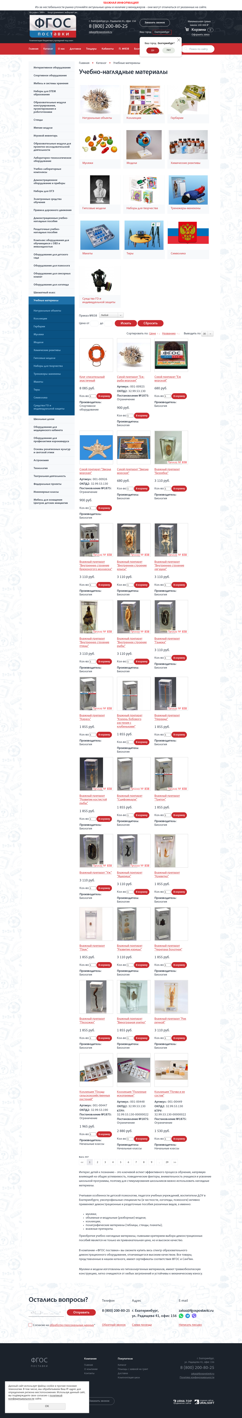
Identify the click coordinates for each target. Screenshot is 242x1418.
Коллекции (40, 319)
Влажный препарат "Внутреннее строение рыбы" (132, 642)
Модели (38, 342)
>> (174, 1162)
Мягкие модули (43, 128)
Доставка (75, 49)
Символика (40, 398)
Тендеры (91, 49)
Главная (33, 49)
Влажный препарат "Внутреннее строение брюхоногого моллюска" (95, 565)
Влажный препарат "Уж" (95, 872)
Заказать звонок (155, 23)
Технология (41, 468)
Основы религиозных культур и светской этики (52, 451)
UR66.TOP (182, 1401)
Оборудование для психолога (52, 266)
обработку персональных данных (72, 1325)
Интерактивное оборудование (52, 68)
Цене (152, 333)
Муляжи (39, 334)
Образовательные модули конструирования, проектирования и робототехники (50, 107)
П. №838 (124, 49)
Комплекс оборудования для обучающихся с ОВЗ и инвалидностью (51, 243)
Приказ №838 (88, 315)
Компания (90, 1359)
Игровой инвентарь (45, 136)
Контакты (89, 1373)
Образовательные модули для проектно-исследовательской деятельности (52, 147)
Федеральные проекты (48, 484)
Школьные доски (44, 419)
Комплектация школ (129, 1377)
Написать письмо (190, 1325)
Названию (169, 333)
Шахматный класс (44, 293)
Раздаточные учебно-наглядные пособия (47, 231)
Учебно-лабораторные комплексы (47, 171)
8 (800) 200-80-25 (108, 26)
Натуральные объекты (47, 311)
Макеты (38, 382)
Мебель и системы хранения (51, 83)
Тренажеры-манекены (47, 374)
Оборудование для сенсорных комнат (52, 275)
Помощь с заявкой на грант (133, 1369)
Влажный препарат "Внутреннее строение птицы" (94, 642)
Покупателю (125, 1359)
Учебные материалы (46, 300)
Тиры (37, 390)
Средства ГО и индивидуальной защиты (49, 407)
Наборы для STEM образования (45, 93)
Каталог (48, 49)
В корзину (104, 396)
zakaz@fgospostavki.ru (100, 32)
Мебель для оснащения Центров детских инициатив (51, 502)
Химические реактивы (47, 350)
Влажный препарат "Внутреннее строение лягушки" (169, 565)
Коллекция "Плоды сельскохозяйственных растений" (94, 1096)
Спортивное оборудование (50, 75)
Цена (82, 323)
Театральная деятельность (50, 476)
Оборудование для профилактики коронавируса (51, 440)
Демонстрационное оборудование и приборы (49, 182)
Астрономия (41, 460)
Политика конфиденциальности (197, 1377)
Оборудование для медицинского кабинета (48, 429)
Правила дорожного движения (52, 210)
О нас (61, 49)
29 (167, 1162)
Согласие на (64, 1325)
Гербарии (39, 326)
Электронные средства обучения (48, 201)
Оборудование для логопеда (51, 285)
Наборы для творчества (48, 366)
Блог (137, 49)
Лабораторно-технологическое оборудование (52, 160)
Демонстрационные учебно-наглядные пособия (51, 220)
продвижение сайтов (182, 1403)
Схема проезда (142, 1325)
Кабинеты (108, 49)
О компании (90, 1369)
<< (82, 1162)
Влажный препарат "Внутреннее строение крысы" (132, 565)
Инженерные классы (46, 492)
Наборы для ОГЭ (44, 191)
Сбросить (151, 323)
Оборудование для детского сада (51, 256)
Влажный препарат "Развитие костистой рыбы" (93, 799)
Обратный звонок (114, 1325)
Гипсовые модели (44, 358)
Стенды (38, 120)
